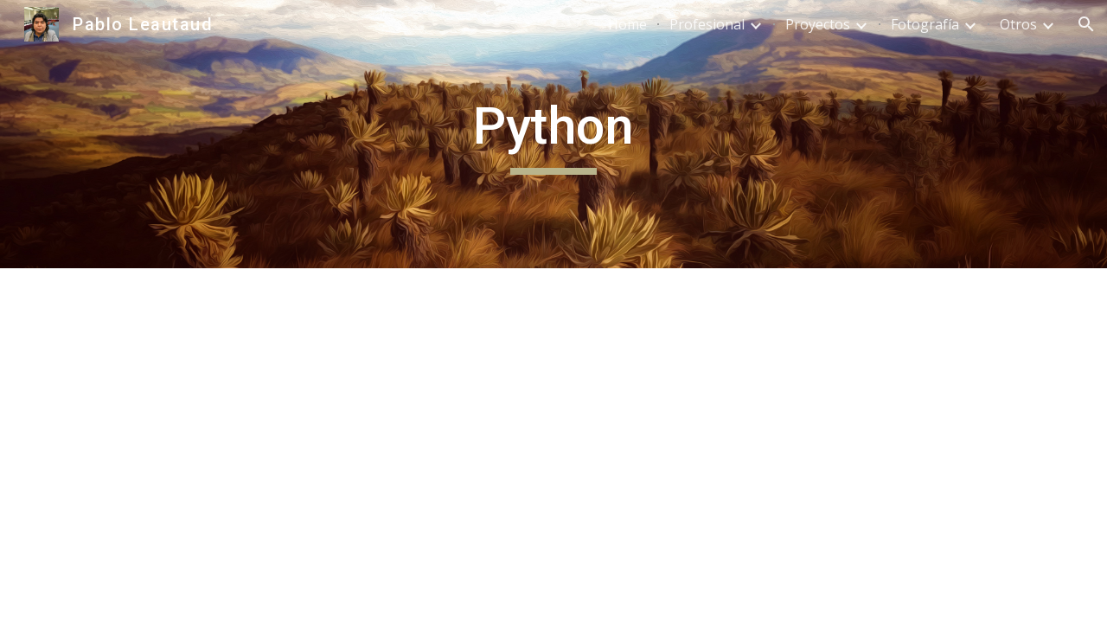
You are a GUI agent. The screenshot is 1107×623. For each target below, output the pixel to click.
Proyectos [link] (817, 24)
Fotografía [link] (925, 24)
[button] (1086, 24)
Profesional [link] (707, 24)
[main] (553, 134)
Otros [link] (1018, 24)
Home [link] (627, 24)
